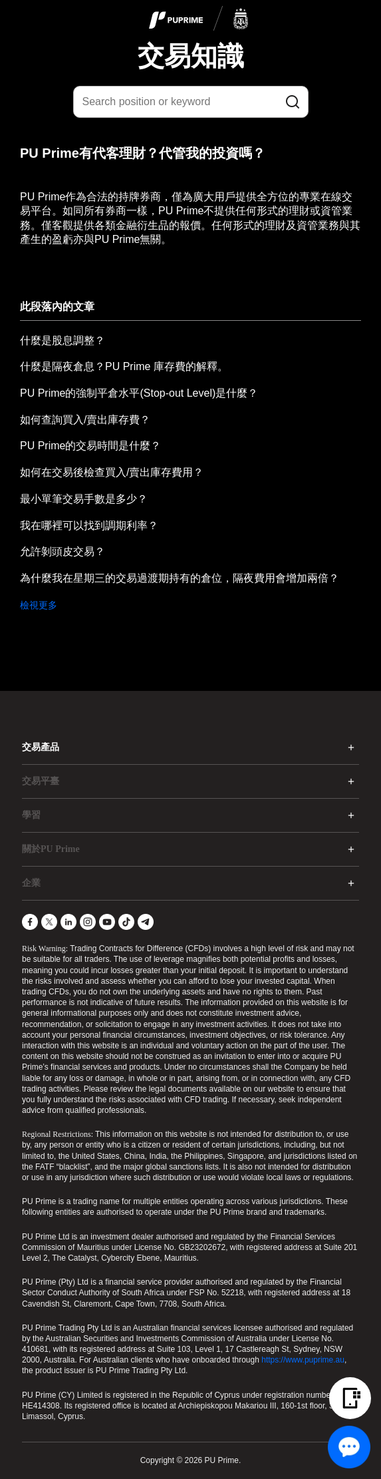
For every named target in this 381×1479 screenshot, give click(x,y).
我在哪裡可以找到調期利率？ (89, 525)
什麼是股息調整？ (62, 340)
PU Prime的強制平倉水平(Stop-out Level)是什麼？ (139, 393)
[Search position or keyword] (191, 102)
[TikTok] (126, 922)
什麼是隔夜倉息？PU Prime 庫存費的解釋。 (124, 366)
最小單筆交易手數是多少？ (84, 499)
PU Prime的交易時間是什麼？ (90, 445)
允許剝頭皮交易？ (62, 551)
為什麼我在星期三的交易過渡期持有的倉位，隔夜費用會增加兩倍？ (179, 578)
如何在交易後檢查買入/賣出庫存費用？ (111, 472)
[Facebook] (30, 922)
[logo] (199, 19)
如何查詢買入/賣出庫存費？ (85, 419)
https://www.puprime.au (302, 1360)
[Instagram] (88, 922)
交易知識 (191, 56)
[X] (49, 922)
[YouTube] (107, 922)
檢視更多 (38, 605)
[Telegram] (146, 922)
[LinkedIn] (68, 922)
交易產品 (40, 747)
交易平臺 (40, 781)
